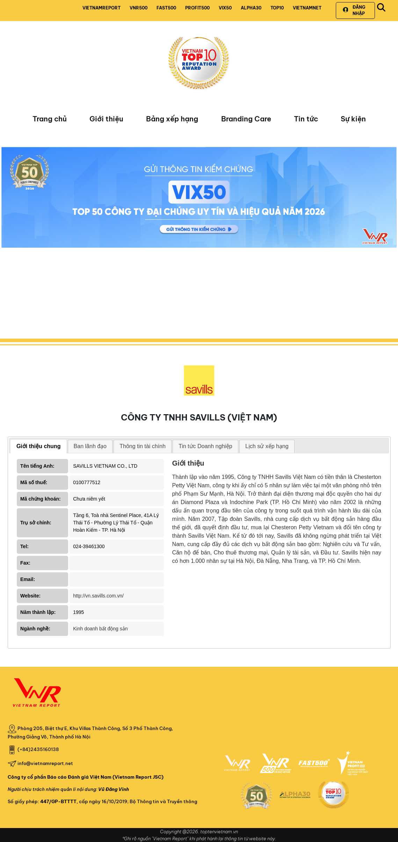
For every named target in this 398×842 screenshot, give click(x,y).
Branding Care (246, 118)
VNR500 (138, 7)
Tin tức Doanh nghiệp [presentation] (205, 446)
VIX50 (225, 7)
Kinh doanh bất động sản (100, 628)
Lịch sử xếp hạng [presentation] (267, 446)
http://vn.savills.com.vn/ (98, 596)
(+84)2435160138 (38, 749)
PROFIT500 (197, 7)
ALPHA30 (251, 7)
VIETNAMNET (307, 7)
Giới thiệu (106, 118)
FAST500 (166, 7)
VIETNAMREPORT (101, 7)
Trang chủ (49, 118)
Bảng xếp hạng (172, 118)
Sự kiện (353, 118)
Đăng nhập (354, 10)
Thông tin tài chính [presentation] (143, 446)
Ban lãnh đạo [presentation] (90, 446)
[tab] (38, 446)
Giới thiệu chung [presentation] (38, 446)
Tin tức (306, 118)
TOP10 (277, 7)
